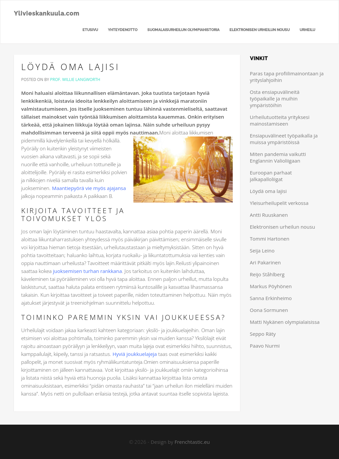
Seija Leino (262, 250)
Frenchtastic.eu (192, 442)
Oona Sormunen (269, 310)
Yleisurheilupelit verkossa (279, 203)
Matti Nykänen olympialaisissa (285, 322)
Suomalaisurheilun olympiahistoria (183, 30)
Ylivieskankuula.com (46, 13)
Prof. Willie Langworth (75, 79)
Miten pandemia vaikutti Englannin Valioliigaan (278, 157)
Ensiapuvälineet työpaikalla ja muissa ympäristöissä (284, 138)
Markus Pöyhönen (271, 286)
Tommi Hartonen (269, 238)
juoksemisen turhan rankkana (87, 271)
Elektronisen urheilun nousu (259, 30)
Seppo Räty (263, 333)
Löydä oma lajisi (70, 66)
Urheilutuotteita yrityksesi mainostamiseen (280, 120)
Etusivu (90, 30)
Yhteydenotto (122, 30)
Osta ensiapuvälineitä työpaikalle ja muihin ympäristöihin (275, 98)
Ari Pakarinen (265, 262)
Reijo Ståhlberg (267, 274)
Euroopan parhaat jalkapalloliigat (271, 175)
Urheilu (307, 30)
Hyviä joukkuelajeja (135, 354)
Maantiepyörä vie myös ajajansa (89, 188)
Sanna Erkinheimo (271, 298)
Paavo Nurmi (265, 345)
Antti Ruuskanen (269, 214)
